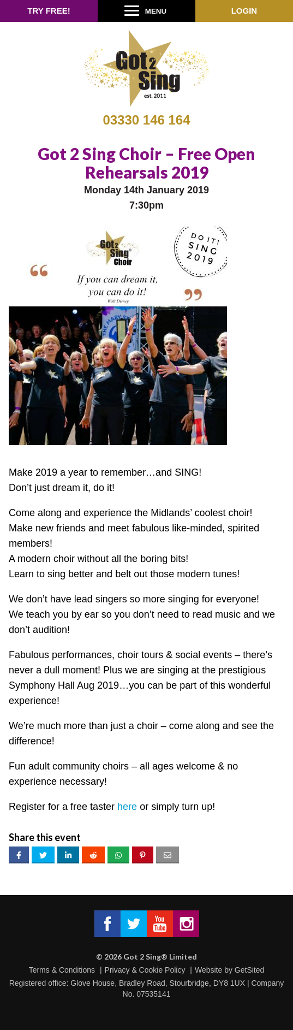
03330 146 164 (146, 120)
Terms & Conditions (62, 970)
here (127, 806)
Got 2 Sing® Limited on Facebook (107, 923)
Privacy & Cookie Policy (145, 970)
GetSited (249, 970)
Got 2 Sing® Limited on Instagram (186, 923)
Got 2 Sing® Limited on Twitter (134, 923)
